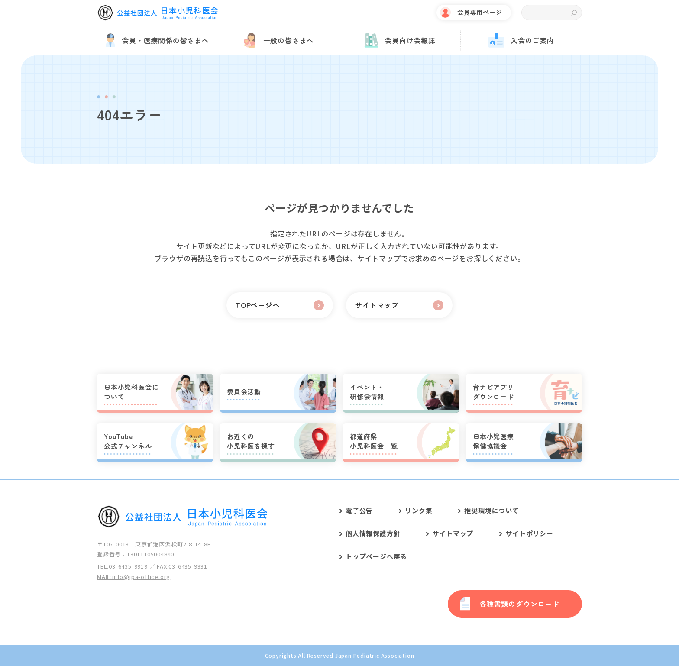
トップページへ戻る (376, 556)
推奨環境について (491, 510)
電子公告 (359, 510)
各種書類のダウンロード (519, 603)
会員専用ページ (479, 12)
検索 (574, 13)
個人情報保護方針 (373, 533)
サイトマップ (452, 533)
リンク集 (418, 510)
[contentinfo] (339, 572)
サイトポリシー (529, 533)
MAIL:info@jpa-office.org (133, 576)
